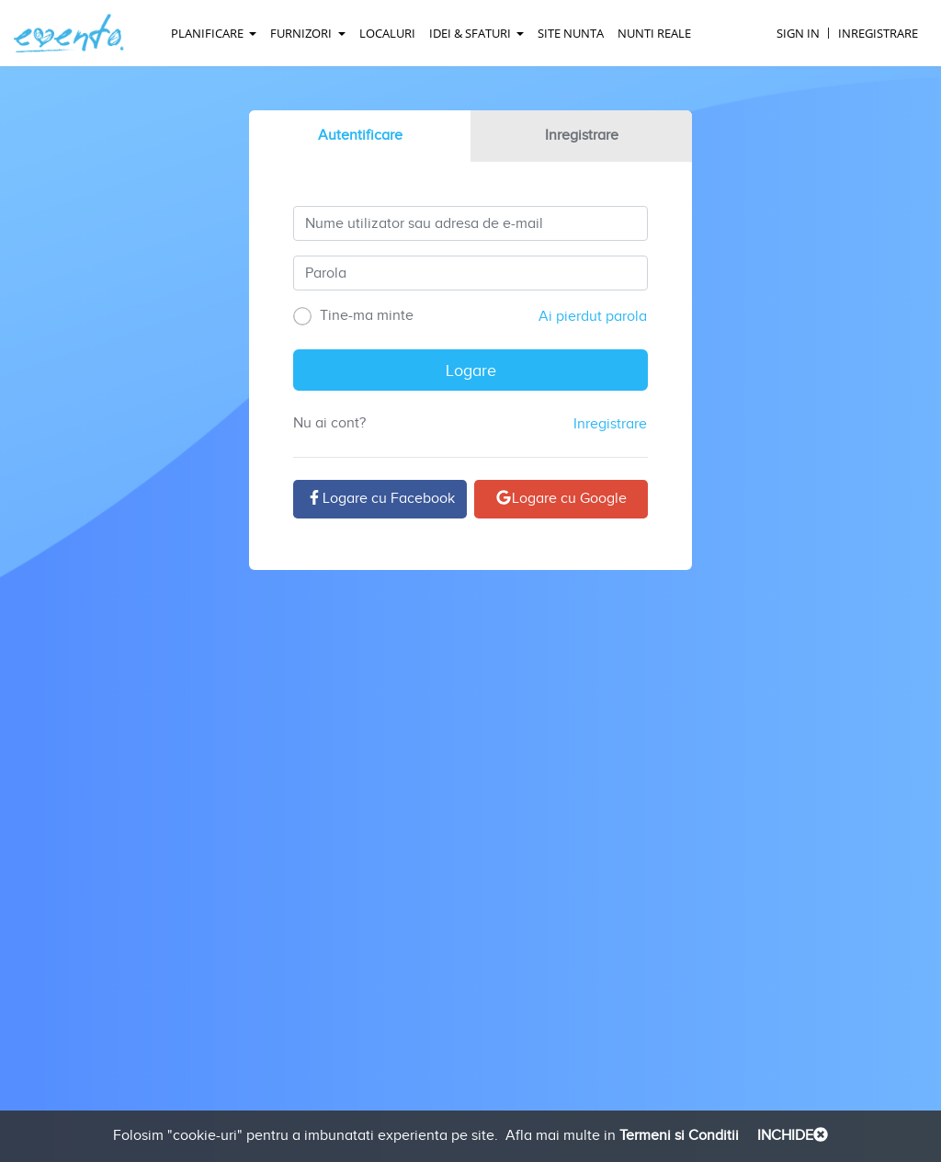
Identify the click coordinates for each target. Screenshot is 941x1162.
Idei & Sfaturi (471, 33)
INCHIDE (791, 1136)
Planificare (208, 33)
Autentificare (360, 135)
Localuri (387, 33)
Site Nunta (571, 33)
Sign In (798, 33)
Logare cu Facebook (380, 498)
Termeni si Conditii (677, 1136)
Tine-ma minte (353, 316)
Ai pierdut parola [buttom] (593, 316)
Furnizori (302, 33)
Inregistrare (878, 33)
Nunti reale (654, 33)
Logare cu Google (561, 498)
